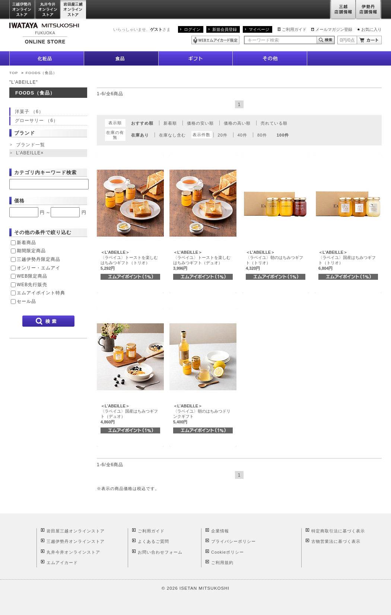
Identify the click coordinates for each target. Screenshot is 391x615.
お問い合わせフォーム (160, 552)
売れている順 (274, 123)
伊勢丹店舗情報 (369, 10)
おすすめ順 (142, 123)
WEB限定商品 (32, 276)
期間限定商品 (31, 250)
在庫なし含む (172, 135)
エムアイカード (62, 562)
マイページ (259, 29)
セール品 (26, 301)
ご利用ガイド (294, 29)
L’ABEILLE (30, 153)
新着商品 (26, 242)
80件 (262, 135)
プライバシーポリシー (233, 541)
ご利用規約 (222, 562)
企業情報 (220, 531)
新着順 (170, 123)
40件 (242, 135)
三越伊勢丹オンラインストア (22, 10)
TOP (13, 73)
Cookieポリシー (227, 552)
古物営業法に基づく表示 (335, 541)
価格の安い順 (200, 123)
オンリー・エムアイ (38, 267)
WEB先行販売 (32, 284)
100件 (283, 135)
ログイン (192, 29)
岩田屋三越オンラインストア (73, 10)
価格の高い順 (237, 123)
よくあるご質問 (153, 541)
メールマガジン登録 (333, 29)
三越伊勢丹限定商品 (38, 259)
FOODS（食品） (41, 73)
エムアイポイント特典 (41, 292)
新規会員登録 (224, 29)
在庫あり (140, 135)
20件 (223, 135)
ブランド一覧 (30, 144)
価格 (19, 201)
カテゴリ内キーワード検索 (45, 172)
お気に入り (371, 29)
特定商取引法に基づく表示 (338, 531)
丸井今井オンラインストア (48, 10)
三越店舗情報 (343, 10)
